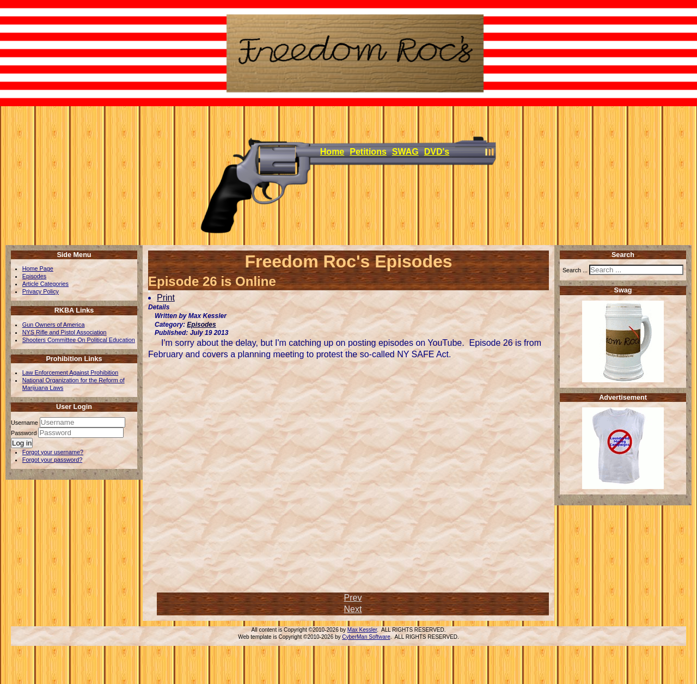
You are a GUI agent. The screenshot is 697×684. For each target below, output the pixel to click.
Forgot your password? (52, 459)
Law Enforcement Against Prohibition (70, 372)
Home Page (37, 268)
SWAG (405, 151)
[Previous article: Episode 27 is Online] (353, 597)
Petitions (368, 151)
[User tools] (149, 291)
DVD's (436, 151)
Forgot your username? (52, 452)
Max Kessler (362, 630)
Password (24, 433)
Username (24, 422)
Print (166, 297)
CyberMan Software (366, 637)
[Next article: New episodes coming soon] (353, 609)
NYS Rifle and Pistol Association (64, 332)
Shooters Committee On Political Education (78, 340)
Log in (22, 443)
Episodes (34, 276)
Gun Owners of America (53, 324)
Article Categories (45, 283)
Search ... (575, 270)
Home (332, 151)
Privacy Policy (40, 291)
